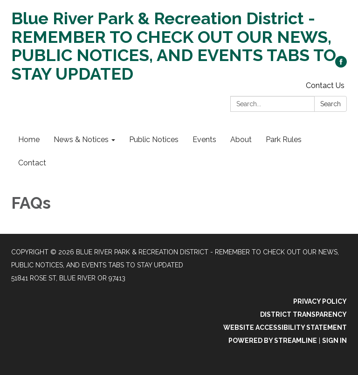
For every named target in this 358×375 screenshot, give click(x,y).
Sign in (334, 340)
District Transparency (303, 314)
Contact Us (325, 85)
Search (330, 104)
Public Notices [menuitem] (154, 139)
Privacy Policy (320, 301)
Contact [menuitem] (32, 162)
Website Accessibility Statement (285, 327)
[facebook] (341, 65)
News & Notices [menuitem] (81, 139)
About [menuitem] (241, 139)
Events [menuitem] (204, 139)
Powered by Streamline (272, 340)
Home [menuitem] (29, 139)
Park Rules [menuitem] (284, 139)
